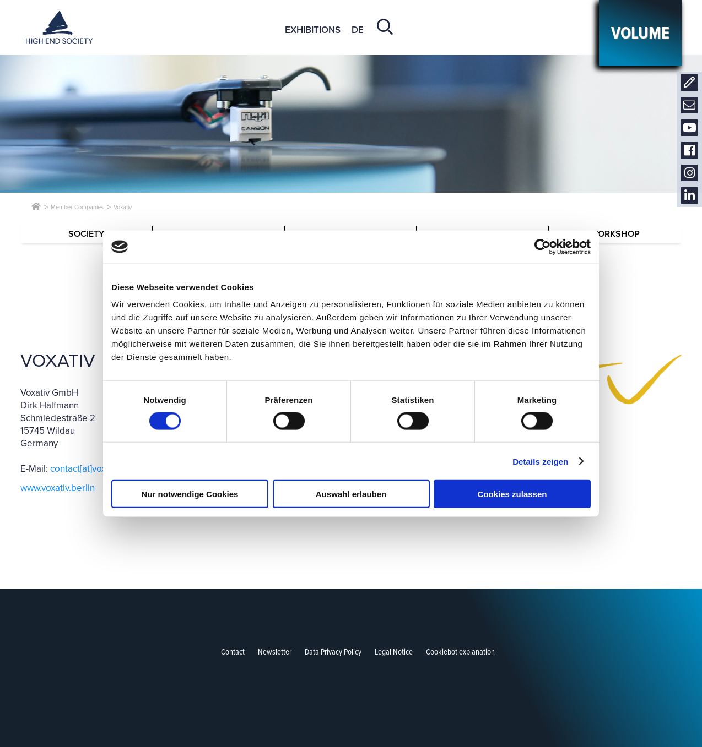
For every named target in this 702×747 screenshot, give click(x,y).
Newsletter (689, 105)
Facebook (689, 150)
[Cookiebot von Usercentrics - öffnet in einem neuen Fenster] (542, 246)
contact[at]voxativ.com (94, 469)
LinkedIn (689, 195)
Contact (689, 83)
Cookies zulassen (512, 494)
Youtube (689, 128)
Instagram (689, 173)
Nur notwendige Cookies (190, 494)
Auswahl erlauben (351, 494)
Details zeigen (540, 461)
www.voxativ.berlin (57, 488)
